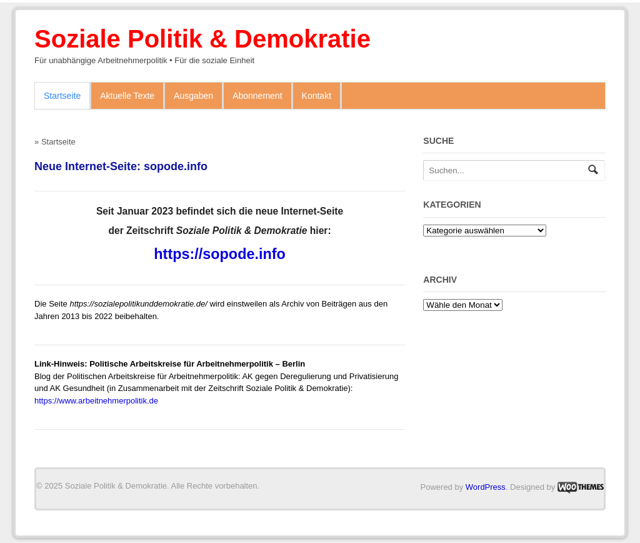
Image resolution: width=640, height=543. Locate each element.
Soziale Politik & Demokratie (202, 39)
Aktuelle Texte (127, 96)
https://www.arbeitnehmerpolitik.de (96, 400)
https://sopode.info (219, 254)
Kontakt (316, 96)
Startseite (62, 96)
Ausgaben (193, 96)
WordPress (486, 487)
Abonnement (257, 96)
